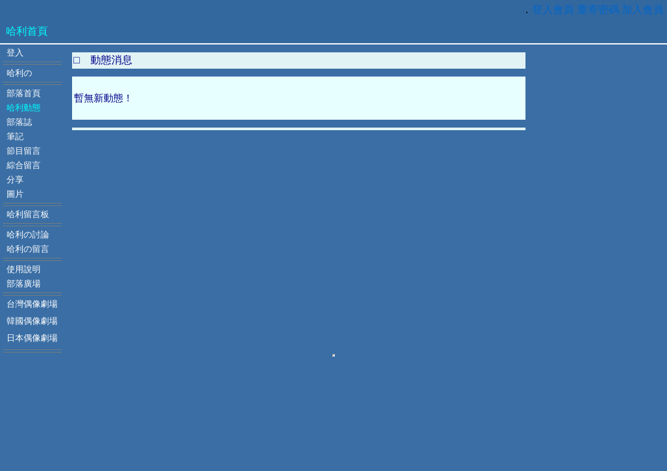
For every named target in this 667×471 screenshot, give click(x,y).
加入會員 (643, 9)
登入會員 (553, 9)
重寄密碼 (598, 9)
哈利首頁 (27, 31)
